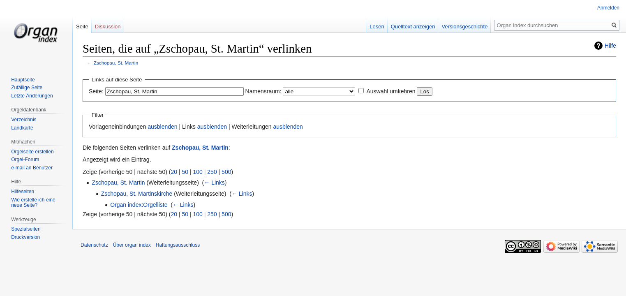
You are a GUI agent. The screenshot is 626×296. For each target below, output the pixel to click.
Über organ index (132, 245)
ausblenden (162, 126)
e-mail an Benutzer (32, 168)
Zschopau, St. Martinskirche (137, 193)
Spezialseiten (25, 229)
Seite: (96, 91)
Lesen (377, 26)
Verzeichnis (23, 120)
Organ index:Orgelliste (138, 204)
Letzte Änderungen (32, 96)
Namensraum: (263, 91)
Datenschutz (94, 245)
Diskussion (108, 26)
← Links (214, 182)
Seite (82, 26)
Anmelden (608, 8)
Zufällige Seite (26, 87)
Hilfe (610, 45)
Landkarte (22, 128)
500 (226, 172)
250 (212, 172)
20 (174, 172)
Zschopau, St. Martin (116, 62)
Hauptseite (23, 80)
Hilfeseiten (22, 191)
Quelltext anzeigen (413, 26)
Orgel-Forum (25, 159)
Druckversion (25, 237)
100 (198, 172)
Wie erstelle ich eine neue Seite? (33, 202)
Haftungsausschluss (178, 245)
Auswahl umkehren (390, 91)
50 (185, 172)
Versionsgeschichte (464, 26)
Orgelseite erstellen (32, 152)
